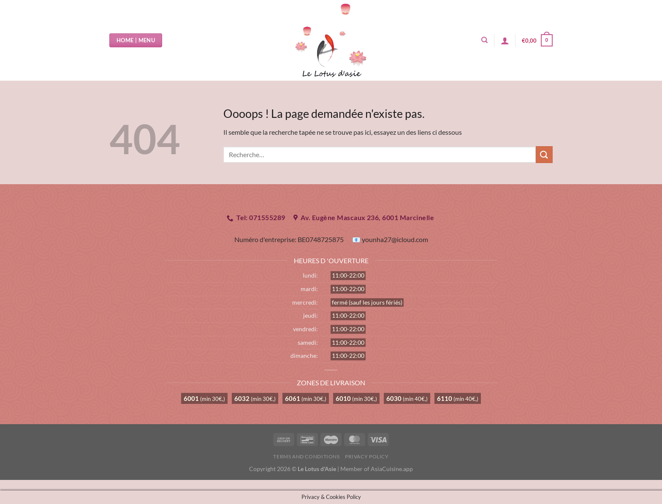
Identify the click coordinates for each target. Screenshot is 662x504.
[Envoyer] (544, 154)
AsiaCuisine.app (392, 468)
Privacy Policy (367, 456)
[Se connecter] (505, 40)
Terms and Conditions (306, 456)
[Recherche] (484, 40)
